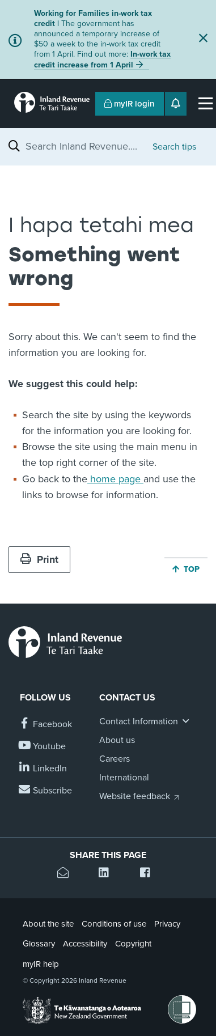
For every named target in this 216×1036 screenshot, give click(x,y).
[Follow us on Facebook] (46, 724)
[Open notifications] (176, 104)
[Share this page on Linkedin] (108, 874)
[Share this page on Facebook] (149, 874)
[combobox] (83, 146)
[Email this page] (66, 874)
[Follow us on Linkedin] (43, 769)
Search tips (174, 146)
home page (115, 479)
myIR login (129, 104)
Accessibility (85, 944)
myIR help (41, 964)
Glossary (39, 944)
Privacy (167, 924)
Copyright (133, 944)
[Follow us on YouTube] (43, 747)
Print (39, 559)
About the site (48, 924)
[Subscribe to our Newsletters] (46, 791)
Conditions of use (114, 924)
